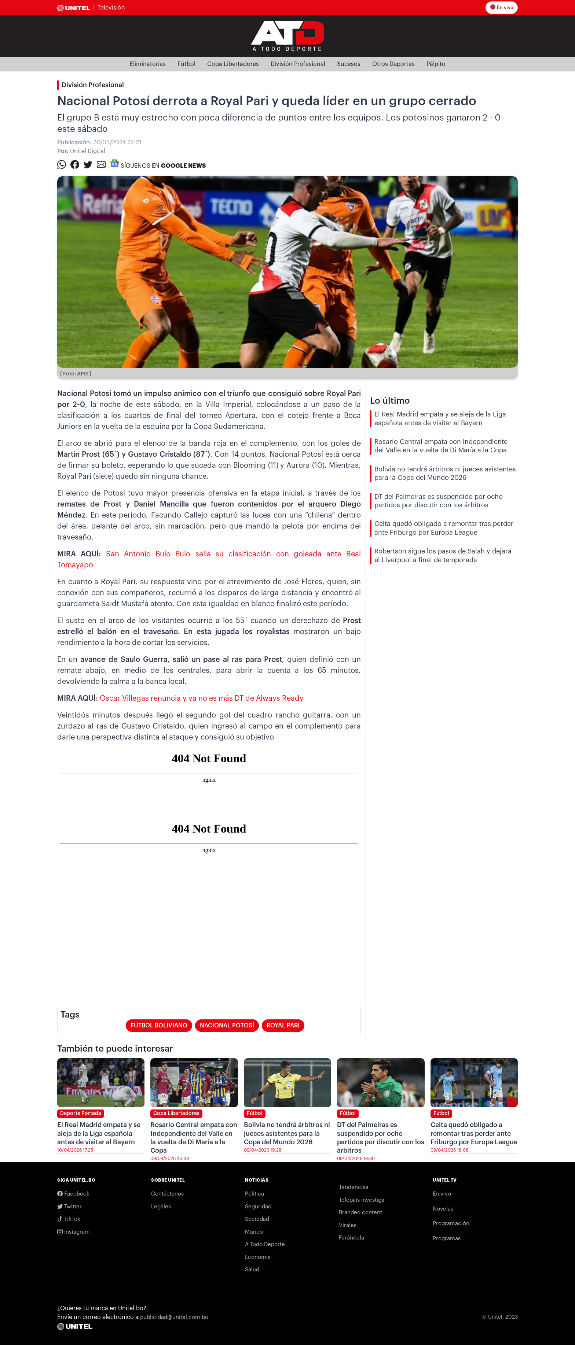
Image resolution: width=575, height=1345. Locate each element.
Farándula (351, 1238)
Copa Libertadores (233, 64)
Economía (258, 1257)
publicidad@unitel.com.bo (174, 1317)
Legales (161, 1206)
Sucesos (348, 64)
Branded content (360, 1212)
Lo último (390, 400)
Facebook (73, 1194)
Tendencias (353, 1187)
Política (254, 1194)
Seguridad (258, 1206)
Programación (451, 1223)
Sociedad (257, 1219)
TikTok (68, 1219)
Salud (252, 1269)
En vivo (502, 7)
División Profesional (298, 64)
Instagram (73, 1232)
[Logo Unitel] (287, 35)
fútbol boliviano (159, 1026)
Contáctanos (167, 1194)
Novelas (443, 1209)
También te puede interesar (115, 1048)
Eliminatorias (148, 64)
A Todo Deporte (265, 1244)
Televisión (111, 8)
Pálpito (436, 64)
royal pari (283, 1026)
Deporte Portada (80, 1113)
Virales (347, 1225)
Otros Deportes (393, 64)
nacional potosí (227, 1026)
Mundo (254, 1232)
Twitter (69, 1206)
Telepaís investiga (361, 1200)
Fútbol (186, 64)
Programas (447, 1238)
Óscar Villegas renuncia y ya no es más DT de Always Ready (202, 698)
